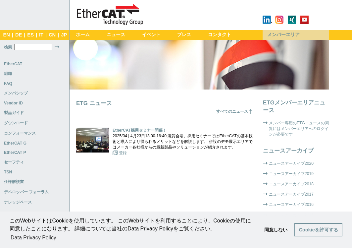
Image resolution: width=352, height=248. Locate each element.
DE (18, 34)
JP (64, 34)
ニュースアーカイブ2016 (291, 204)
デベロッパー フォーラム (26, 192)
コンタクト (219, 34)
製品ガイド (14, 112)
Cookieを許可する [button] (318, 229)
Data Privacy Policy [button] (33, 237)
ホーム (83, 34)
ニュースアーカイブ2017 (291, 194)
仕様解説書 (14, 181)
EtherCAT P (15, 152)
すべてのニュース (232, 111)
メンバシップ (16, 93)
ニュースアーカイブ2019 (291, 173)
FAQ (8, 83)
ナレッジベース (18, 202)
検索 (8, 47)
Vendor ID (13, 103)
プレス (184, 34)
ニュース (116, 34)
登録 (123, 153)
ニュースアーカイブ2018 (291, 184)
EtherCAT (13, 64)
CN (52, 34)
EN (6, 34)
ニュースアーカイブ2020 (291, 163)
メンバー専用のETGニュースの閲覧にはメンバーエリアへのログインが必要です (299, 129)
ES (30, 34)
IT (41, 34)
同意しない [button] (275, 229)
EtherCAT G (15, 143)
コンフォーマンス (20, 133)
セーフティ (14, 162)
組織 (8, 73)
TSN (8, 172)
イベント (151, 34)
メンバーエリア (283, 34)
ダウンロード (16, 123)
